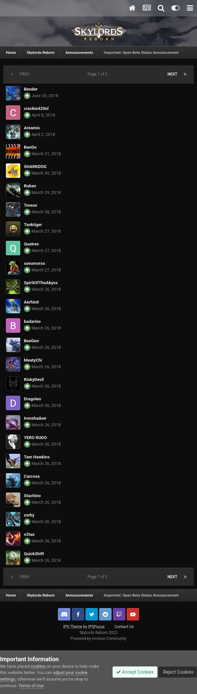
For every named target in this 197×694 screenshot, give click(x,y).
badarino (32, 321)
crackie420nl (36, 108)
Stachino (32, 495)
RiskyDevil (34, 379)
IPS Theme (72, 626)
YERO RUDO (35, 437)
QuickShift (34, 553)
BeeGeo (31, 340)
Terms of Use (31, 685)
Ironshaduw (35, 418)
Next (172, 74)
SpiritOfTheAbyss (41, 282)
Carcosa (32, 476)
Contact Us (124, 626)
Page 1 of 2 (99, 74)
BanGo (30, 147)
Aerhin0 (31, 302)
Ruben (30, 185)
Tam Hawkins (37, 456)
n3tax (29, 534)
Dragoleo (32, 398)
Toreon (30, 205)
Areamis (32, 127)
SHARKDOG (35, 166)
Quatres (31, 244)
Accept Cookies (135, 672)
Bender (31, 89)
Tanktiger (33, 224)
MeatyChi (33, 360)
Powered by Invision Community (99, 638)
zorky (29, 515)
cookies (38, 666)
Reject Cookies (177, 672)
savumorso (34, 263)
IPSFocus (96, 626)
